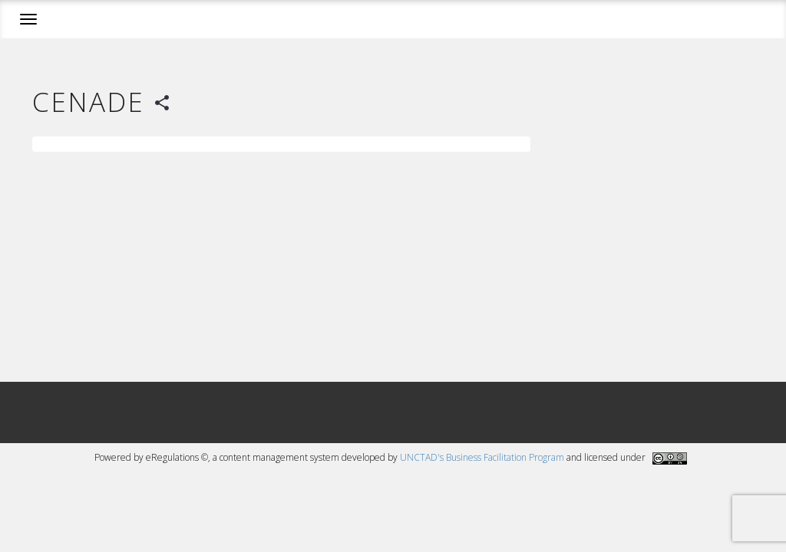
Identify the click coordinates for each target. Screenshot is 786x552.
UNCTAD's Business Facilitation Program (482, 457)
